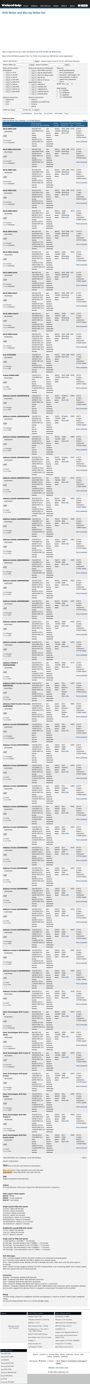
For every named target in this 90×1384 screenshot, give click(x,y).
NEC (9, 368)
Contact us (43, 1354)
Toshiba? (9, 736)
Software (34, 6)
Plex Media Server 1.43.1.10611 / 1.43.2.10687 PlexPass (38, 1330)
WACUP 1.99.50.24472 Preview (37, 1334)
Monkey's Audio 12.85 (35, 1316)
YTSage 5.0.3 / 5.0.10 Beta (63, 1344)
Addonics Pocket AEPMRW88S (15, 888)
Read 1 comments (80, 196)
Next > (85, 120)
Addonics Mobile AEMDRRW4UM (16, 437)
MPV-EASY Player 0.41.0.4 (63, 1326)
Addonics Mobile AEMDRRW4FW (16, 416)
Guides (56, 6)
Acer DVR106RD (9, 355)
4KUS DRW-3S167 (10, 293)
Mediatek (11, 143)
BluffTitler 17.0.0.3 (34, 1323)
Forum (25, 6)
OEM (10, 65)
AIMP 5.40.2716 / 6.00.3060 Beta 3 (66, 1323)
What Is (64, 6)
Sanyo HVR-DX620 (6, 1376)
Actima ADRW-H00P (11, 375)
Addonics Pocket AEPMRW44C (15, 765)
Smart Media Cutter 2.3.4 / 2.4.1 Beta (39, 1337)
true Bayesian (45, 1297)
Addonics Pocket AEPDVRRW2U (16, 745)
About (72, 6)
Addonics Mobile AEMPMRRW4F (16, 539)
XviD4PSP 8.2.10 (60, 1329)
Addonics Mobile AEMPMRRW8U (16, 622)
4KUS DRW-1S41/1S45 (12, 149)
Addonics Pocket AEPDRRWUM (15, 724)
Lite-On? (9, 1046)
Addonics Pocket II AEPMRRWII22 (16, 950)
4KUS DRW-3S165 (10, 272)
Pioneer (9, 366)
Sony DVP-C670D (6, 1369)
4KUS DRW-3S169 (10, 334)
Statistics (56, 1356)
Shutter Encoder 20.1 (34, 1344)
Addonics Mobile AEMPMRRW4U (16, 560)
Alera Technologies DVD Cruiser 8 (16, 1053)
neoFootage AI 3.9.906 (35, 1347)
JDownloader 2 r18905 (62, 1316)
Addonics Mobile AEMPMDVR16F (16, 457)
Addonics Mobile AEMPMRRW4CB (16, 519)
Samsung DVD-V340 (7, 1363)
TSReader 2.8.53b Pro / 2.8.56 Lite (38, 1320)
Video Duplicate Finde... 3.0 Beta (38, 1326)
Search (35, 1354)
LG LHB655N (5, 1360)
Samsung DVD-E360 (7, 1366)
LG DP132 (4, 1379)
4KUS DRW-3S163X (10, 252)
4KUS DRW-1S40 (9, 129)
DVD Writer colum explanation (61, 56)
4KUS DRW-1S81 (9, 170)
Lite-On (9, 140)
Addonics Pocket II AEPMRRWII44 (16, 971)
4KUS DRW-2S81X (10, 211)
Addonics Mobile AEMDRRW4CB (16, 396)
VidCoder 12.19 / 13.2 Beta (63, 1320)
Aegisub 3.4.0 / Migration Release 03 (66, 1332)
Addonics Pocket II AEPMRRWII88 (16, 991)
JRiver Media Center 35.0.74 (64, 1347)
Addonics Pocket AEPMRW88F (15, 868)
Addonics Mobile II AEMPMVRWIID (10, 664)
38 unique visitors (13, 1326)
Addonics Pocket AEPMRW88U (15, 909)
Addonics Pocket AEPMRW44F (15, 786)
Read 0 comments (80, 134)
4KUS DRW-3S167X (10, 313)
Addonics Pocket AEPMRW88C (15, 847)
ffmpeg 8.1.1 (32, 1340)
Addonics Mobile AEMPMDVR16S (16, 478)
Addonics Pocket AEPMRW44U (15, 827)
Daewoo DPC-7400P (7, 1357)
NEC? (10, 943)
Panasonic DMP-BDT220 (8, 1373)
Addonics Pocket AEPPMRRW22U (16, 930)
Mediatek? (11, 1048)
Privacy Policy (54, 1354)
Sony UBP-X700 (6, 1354)
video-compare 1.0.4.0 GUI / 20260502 (67, 1340)
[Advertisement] (45, 32)
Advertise (69, 1354)
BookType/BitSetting (66, 70)
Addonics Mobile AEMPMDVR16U (16, 498)
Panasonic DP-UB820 (7, 1382)
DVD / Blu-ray (45, 6)
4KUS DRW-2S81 (9, 190)
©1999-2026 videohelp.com (58, 1372)
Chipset (44, 65)
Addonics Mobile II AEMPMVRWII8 (16, 642)
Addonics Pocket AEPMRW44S (15, 806)
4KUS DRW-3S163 (10, 231)
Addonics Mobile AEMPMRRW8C (16, 580)
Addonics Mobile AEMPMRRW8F (16, 601)
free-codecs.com (62, 1368)
